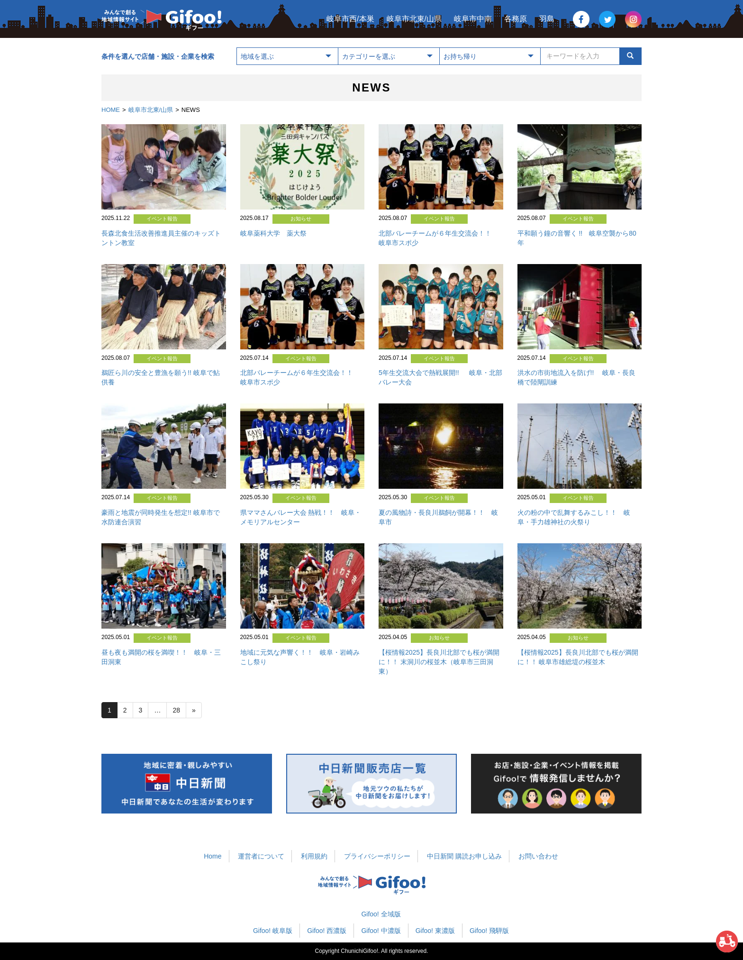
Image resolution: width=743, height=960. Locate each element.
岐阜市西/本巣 (350, 19)
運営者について (261, 856)
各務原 (515, 19)
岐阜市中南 (473, 19)
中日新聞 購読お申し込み (464, 856)
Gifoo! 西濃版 (326, 930)
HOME (110, 109)
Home (212, 856)
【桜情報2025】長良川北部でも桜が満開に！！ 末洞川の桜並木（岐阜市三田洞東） (439, 662)
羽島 (546, 19)
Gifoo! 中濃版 (380, 930)
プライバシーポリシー (377, 856)
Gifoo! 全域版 (380, 914)
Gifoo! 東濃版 (435, 930)
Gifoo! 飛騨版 (489, 930)
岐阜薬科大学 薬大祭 (273, 233)
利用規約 (314, 856)
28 (176, 710)
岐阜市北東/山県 (414, 19)
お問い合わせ (538, 856)
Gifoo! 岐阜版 (272, 930)
